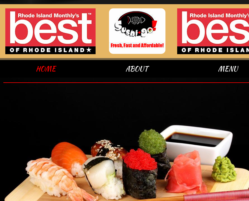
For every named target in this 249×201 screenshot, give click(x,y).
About (136, 69)
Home (46, 69)
